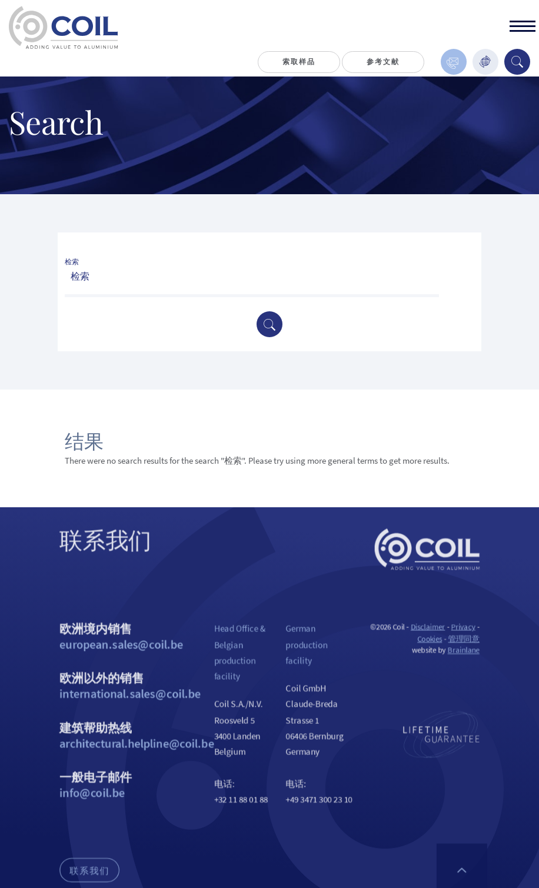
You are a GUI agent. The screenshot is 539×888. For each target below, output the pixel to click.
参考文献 (383, 61)
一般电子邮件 (125, 820)
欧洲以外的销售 (125, 711)
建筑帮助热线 (125, 766)
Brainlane (481, 672)
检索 (72, 261)
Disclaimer (442, 647)
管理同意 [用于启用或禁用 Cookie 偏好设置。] (481, 659)
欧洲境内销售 (125, 657)
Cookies (444, 659)
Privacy (481, 647)
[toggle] (522, 27)
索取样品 (298, 61)
